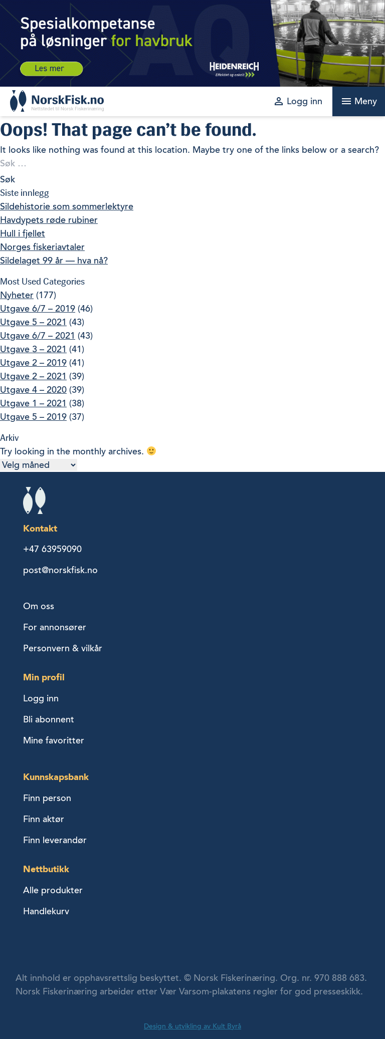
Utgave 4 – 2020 (33, 389)
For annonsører (54, 627)
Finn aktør (43, 819)
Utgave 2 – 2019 (33, 362)
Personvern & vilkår (62, 648)
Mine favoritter (53, 740)
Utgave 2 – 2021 (33, 376)
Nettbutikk (46, 869)
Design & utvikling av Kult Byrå (192, 1026)
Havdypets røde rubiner (49, 219)
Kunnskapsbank (56, 776)
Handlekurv (46, 911)
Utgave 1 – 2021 (33, 403)
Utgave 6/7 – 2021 (37, 335)
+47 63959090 (52, 549)
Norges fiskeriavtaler (42, 246)
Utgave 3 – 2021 (33, 349)
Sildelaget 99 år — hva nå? (54, 260)
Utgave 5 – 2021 (33, 322)
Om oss (38, 606)
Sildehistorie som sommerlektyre (66, 206)
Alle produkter (53, 890)
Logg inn (41, 698)
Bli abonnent (48, 719)
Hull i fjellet (22, 233)
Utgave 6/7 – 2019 (37, 308)
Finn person (47, 798)
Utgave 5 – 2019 (33, 416)
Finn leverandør (55, 840)
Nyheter (17, 295)
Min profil (44, 677)
